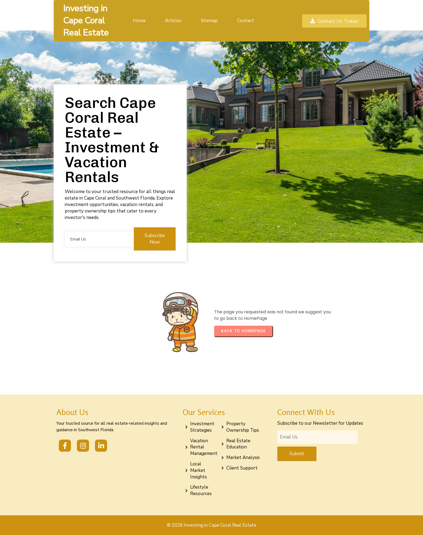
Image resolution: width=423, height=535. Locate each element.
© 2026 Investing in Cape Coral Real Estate (211, 525)
